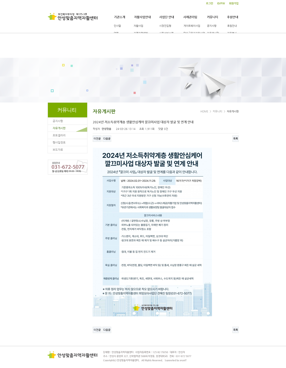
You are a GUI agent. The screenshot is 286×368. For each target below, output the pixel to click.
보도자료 (58, 149)
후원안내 (232, 17)
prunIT (183, 360)
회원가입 (234, 3)
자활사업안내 (142, 17)
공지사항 (211, 25)
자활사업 (138, 25)
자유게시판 (213, 33)
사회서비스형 (166, 33)
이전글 (97, 138)
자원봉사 (232, 33)
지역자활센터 (141, 33)
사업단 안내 (166, 17)
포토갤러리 (59, 135)
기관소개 (119, 17)
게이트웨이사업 (192, 25)
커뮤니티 (212, 17)
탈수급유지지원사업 (194, 33)
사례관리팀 (190, 17)
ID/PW (221, 3)
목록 (235, 138)
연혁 (116, 33)
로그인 (209, 3)
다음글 (106, 138)
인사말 (117, 25)
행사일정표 (59, 142)
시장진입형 (165, 25)
